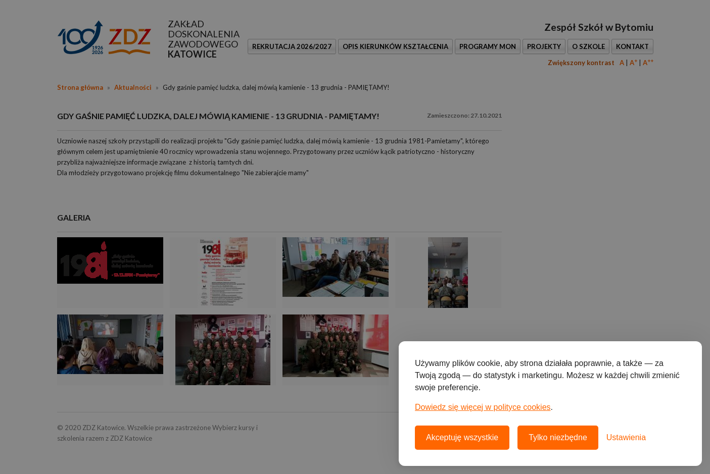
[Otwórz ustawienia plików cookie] (626, 438)
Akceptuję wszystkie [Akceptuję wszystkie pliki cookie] (462, 437)
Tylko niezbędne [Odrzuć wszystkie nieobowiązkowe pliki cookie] (558, 437)
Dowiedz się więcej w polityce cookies (483, 407)
